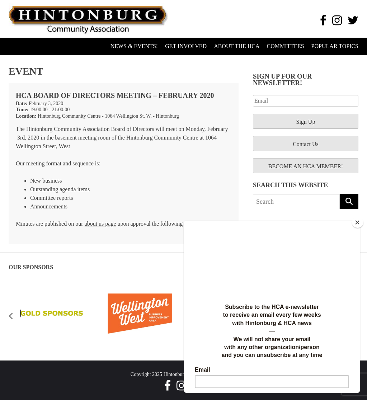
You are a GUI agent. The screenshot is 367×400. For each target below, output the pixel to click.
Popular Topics (334, 46)
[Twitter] (353, 20)
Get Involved (186, 46)
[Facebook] (323, 20)
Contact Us (306, 144)
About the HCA (236, 46)
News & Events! (134, 46)
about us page (100, 224)
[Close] (357, 222)
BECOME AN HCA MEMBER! (305, 166)
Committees (285, 46)
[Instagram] (337, 20)
